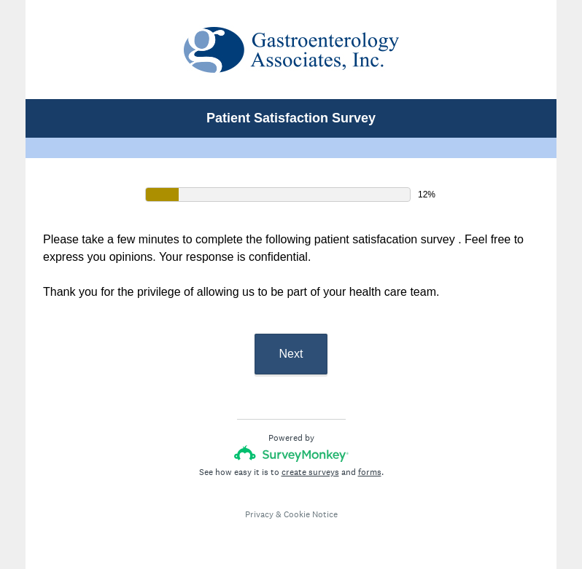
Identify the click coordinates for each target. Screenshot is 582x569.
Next (291, 354)
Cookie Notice (311, 514)
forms (369, 472)
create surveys (310, 472)
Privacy (259, 514)
